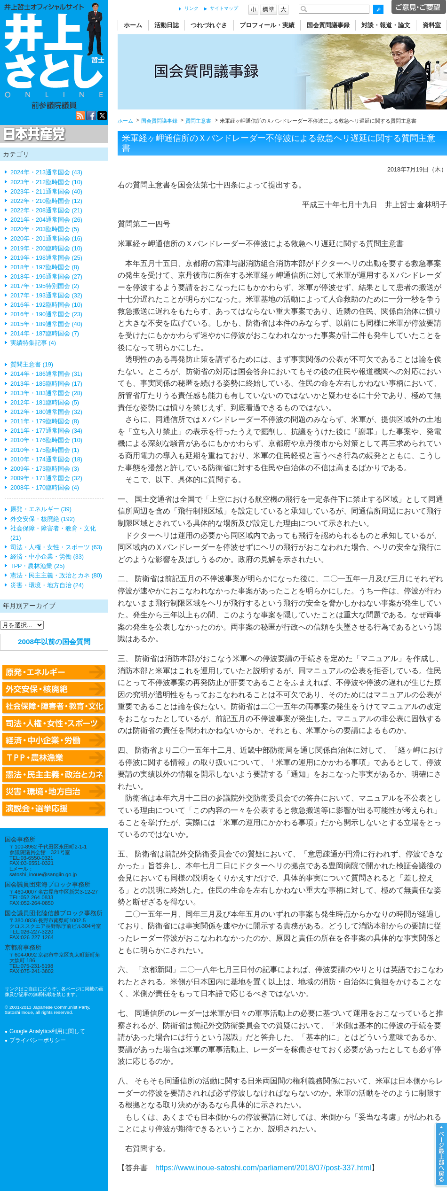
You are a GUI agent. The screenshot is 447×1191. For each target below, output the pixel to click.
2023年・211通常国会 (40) (46, 191)
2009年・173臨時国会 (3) (44, 469)
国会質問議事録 (328, 25)
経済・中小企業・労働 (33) (47, 556)
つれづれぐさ (209, 25)
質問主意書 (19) (31, 364)
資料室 (432, 25)
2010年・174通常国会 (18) (46, 459)
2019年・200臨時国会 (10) (46, 248)
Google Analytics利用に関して (47, 1031)
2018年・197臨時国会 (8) (44, 267)
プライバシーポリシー (37, 1040)
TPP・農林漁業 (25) (37, 566)
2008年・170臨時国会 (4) (44, 487)
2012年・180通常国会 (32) (46, 412)
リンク (191, 8)
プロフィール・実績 (267, 25)
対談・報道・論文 (385, 25)
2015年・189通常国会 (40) (46, 324)
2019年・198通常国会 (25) (46, 258)
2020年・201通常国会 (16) (46, 238)
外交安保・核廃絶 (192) (42, 519)
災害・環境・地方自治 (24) (47, 585)
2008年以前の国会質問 (54, 642)
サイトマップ (224, 8)
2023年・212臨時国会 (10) (46, 182)
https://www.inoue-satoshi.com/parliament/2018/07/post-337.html (263, 1168)
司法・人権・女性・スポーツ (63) (56, 547)
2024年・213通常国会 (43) (46, 172)
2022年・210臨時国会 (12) (46, 201)
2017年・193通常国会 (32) (46, 295)
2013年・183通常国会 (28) (46, 393)
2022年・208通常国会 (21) (46, 210)
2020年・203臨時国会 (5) (44, 229)
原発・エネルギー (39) (41, 509)
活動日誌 (166, 25)
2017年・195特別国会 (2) (44, 286)
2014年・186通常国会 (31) (46, 374)
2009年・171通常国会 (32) (46, 478)
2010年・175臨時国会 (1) (44, 450)
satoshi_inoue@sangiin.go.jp (43, 874)
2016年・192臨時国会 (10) (46, 305)
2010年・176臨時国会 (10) (46, 440)
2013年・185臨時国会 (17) (46, 384)
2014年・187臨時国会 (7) (44, 333)
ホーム (133, 25)
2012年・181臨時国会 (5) (44, 402)
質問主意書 (198, 121)
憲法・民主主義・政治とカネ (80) (56, 575)
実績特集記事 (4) (33, 343)
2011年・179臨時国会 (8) (44, 421)
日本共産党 (33, 134)
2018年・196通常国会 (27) (46, 276)
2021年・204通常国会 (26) (46, 220)
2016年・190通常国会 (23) (46, 314)
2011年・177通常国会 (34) (46, 431)
